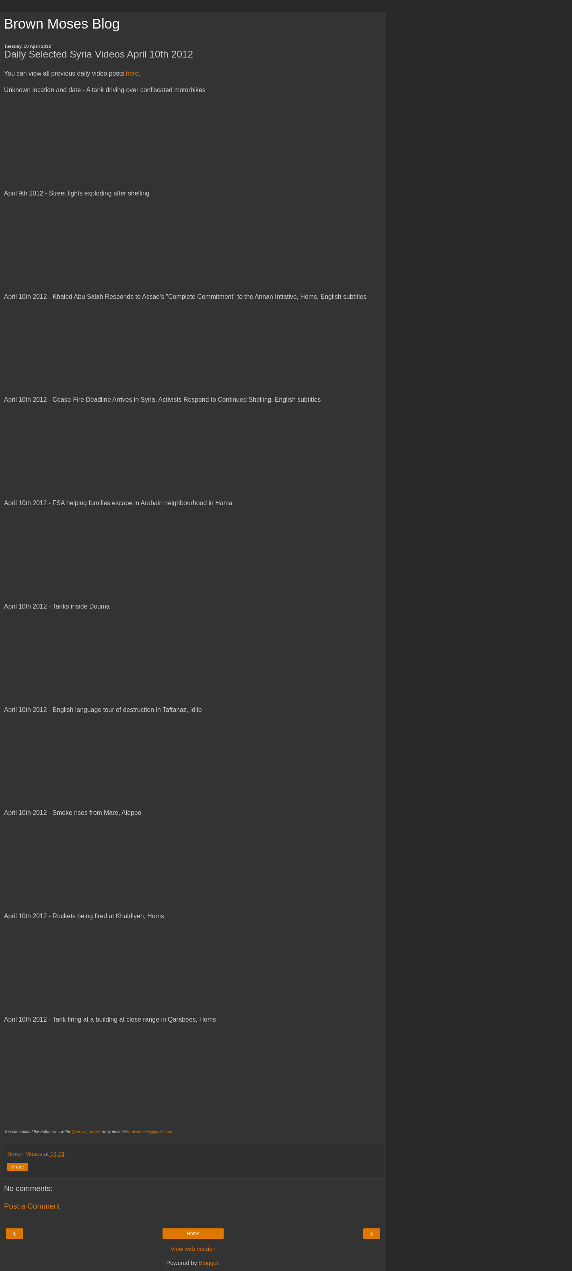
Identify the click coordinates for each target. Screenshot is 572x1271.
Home (193, 1233)
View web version (193, 1249)
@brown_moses (86, 1131)
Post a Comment (32, 1206)
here (132, 73)
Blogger (208, 1263)
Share (17, 1167)
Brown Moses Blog (62, 23)
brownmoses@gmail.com (149, 1131)
